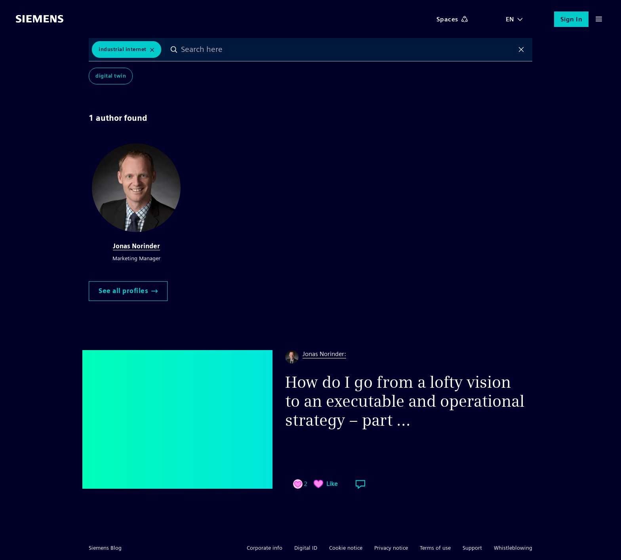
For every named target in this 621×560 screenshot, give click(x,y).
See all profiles (128, 291)
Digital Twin (110, 76)
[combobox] (347, 49)
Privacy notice (391, 548)
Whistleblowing (513, 548)
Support (472, 548)
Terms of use (435, 548)
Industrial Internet (123, 49)
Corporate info (264, 548)
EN (510, 19)
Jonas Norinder (136, 246)
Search (174, 49)
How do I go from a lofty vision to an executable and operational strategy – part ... (404, 401)
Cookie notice (345, 548)
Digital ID (305, 548)
